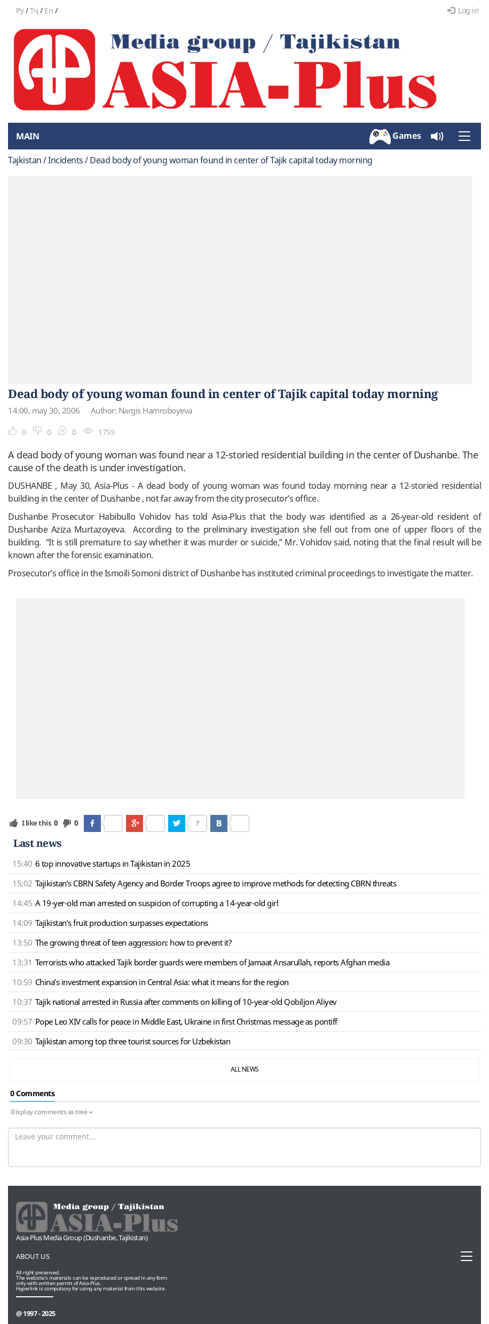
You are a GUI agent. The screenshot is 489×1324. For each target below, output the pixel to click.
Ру (19, 10)
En (48, 10)
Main (27, 136)
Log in (463, 10)
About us (33, 1256)
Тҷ (34, 10)
